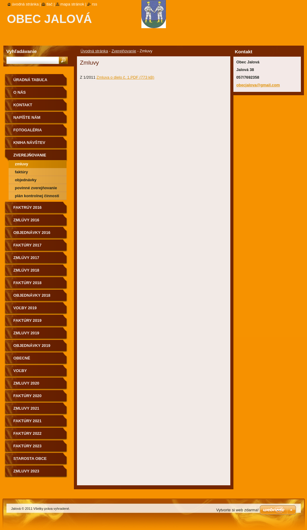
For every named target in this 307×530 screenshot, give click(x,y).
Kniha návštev (29, 142)
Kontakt (23, 105)
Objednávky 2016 (32, 232)
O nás (19, 92)
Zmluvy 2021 (26, 408)
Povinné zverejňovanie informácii (36, 189)
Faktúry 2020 (27, 395)
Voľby (20, 370)
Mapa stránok (72, 4)
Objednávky (25, 180)
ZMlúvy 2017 (26, 257)
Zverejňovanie (124, 51)
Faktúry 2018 (27, 282)
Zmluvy (21, 164)
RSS (94, 4)
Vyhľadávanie (21, 51)
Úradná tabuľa (30, 79)
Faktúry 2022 (27, 433)
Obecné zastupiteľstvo (30, 360)
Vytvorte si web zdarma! (237, 510)
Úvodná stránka (94, 51)
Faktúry (21, 172)
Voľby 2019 (25, 308)
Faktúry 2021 (27, 421)
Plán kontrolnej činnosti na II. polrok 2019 (37, 197)
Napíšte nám (26, 117)
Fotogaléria (27, 130)
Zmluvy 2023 (26, 471)
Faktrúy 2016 (27, 207)
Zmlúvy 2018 (26, 270)
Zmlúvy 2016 (26, 220)
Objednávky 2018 (32, 295)
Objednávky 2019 (32, 345)
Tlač (49, 4)
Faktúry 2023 (27, 446)
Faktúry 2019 (27, 320)
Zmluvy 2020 (26, 383)
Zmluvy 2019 (26, 333)
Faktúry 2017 (27, 245)
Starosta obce (30, 458)
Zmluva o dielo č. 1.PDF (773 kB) (125, 77)
